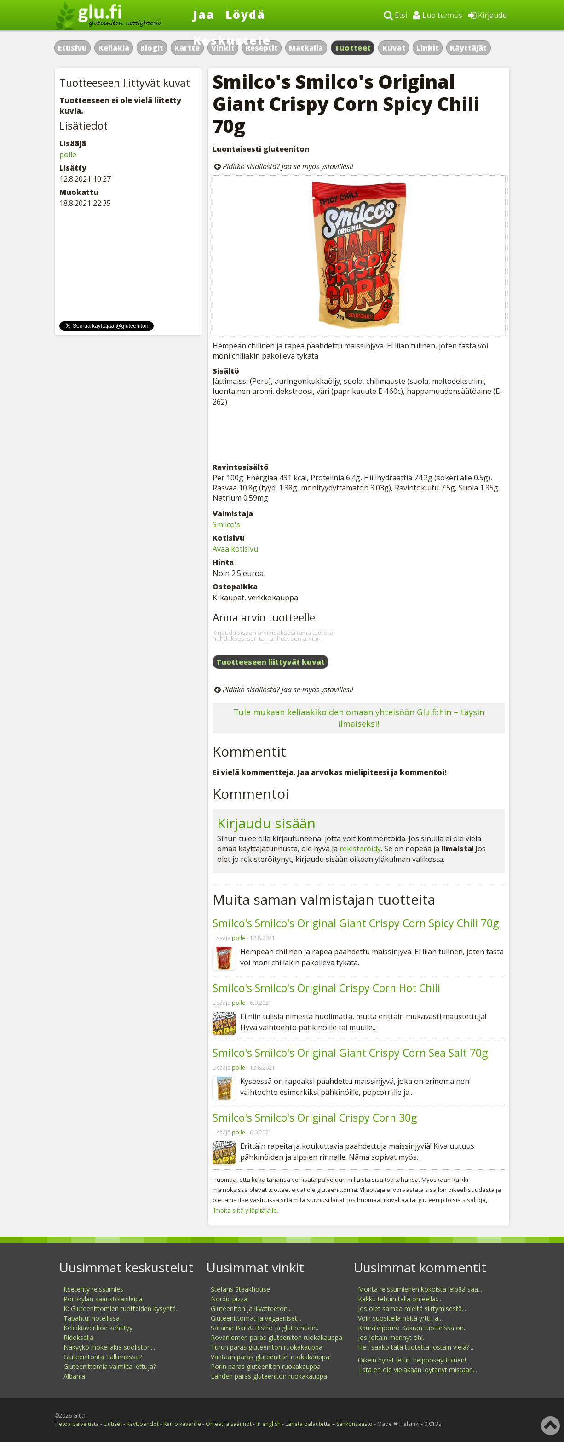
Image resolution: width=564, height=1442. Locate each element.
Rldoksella (78, 1337)
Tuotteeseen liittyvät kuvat (270, 662)
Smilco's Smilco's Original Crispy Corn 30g (315, 1117)
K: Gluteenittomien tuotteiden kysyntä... (121, 1308)
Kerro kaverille (182, 1424)
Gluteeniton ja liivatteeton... (251, 1308)
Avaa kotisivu (235, 549)
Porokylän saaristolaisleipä (103, 1298)
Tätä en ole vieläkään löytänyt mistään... (417, 1369)
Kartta (187, 48)
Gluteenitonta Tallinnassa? (102, 1356)
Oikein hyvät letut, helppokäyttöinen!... (414, 1360)
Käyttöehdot (143, 1424)
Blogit (151, 48)
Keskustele (232, 40)
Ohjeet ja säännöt (229, 1424)
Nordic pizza (229, 1298)
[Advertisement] (359, 434)
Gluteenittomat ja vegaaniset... (256, 1318)
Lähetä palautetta (308, 1424)
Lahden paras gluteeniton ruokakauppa (269, 1376)
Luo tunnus (437, 15)
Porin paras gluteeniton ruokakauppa (266, 1366)
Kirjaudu (487, 15)
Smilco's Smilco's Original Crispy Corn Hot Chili (326, 987)
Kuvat (393, 48)
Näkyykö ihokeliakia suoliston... (109, 1347)
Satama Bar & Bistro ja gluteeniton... (265, 1327)
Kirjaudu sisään (266, 823)
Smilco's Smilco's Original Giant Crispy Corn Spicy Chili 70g (356, 923)
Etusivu (72, 48)
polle (238, 938)
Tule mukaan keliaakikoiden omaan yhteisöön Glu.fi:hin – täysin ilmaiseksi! (358, 718)
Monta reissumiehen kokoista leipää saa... (420, 1289)
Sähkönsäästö (354, 1424)
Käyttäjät (468, 48)
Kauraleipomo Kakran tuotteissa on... (413, 1327)
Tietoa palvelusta (76, 1424)
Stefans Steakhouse (240, 1289)
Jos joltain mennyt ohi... (392, 1337)
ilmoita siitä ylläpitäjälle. (245, 1210)
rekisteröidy (360, 849)
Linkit (427, 48)
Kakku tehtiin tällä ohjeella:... (399, 1298)
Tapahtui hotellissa (91, 1318)
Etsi (395, 15)
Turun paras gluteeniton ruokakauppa (266, 1347)
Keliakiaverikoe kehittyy (97, 1327)
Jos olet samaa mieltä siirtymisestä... (412, 1308)
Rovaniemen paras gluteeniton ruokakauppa (276, 1337)
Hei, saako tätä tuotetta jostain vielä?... (415, 1347)
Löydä (245, 14)
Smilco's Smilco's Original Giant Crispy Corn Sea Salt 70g (350, 1052)
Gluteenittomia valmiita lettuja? (109, 1366)
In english (268, 1424)
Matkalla (306, 48)
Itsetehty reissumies (93, 1289)
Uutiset (113, 1424)
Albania (74, 1376)
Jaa (204, 14)
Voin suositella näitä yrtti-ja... (400, 1318)
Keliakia (113, 48)
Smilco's (226, 524)
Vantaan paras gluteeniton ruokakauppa (270, 1356)
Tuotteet (352, 48)
